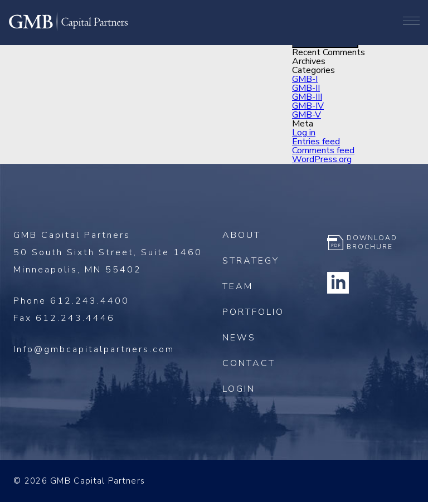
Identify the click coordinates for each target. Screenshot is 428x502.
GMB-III (307, 97)
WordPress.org (322, 159)
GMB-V (306, 115)
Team (237, 286)
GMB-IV (308, 106)
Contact (248, 363)
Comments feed (323, 150)
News (239, 338)
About (241, 235)
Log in (303, 132)
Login (238, 389)
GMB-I (305, 79)
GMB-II (306, 88)
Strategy (250, 261)
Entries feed (316, 141)
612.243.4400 (89, 301)
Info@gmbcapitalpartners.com (93, 349)
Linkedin (338, 282)
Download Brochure (372, 242)
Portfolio (253, 312)
